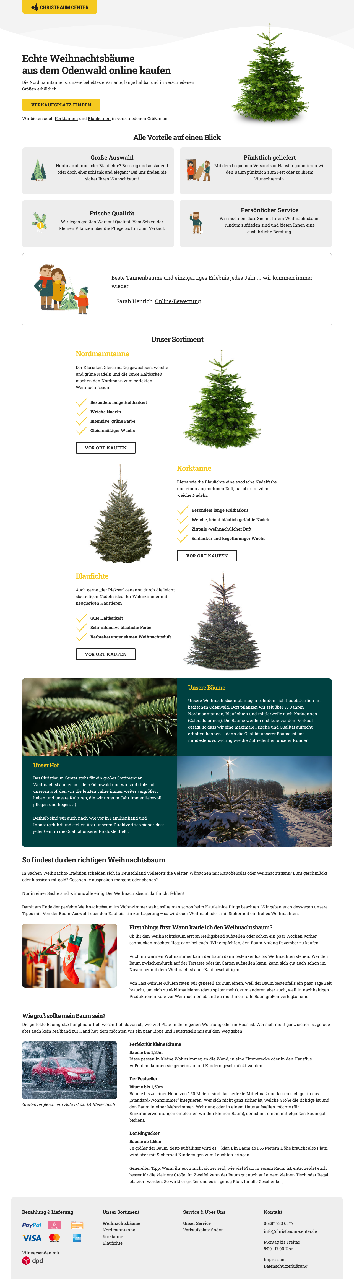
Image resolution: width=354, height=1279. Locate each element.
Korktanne (113, 1236)
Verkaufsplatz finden (61, 105)
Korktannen (66, 118)
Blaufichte (113, 1243)
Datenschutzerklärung (285, 1266)
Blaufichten (99, 118)
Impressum (275, 1259)
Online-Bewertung (178, 301)
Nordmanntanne (119, 1230)
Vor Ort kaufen (106, 448)
